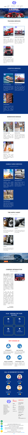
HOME (5, 6)
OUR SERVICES (14, 407)
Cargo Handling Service (6, 180)
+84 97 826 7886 (8, 381)
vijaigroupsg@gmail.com (22, 418)
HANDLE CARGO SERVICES (14, 164)
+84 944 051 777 (8, 392)
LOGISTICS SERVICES (14, 68)
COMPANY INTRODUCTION (14, 269)
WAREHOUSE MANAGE (14, 117)
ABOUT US (8, 6)
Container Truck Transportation (19, 37)
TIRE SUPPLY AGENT (14, 212)
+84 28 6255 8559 (19, 392)
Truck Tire (4, 228)
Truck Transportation (6, 37)
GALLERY (14, 409)
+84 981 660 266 (19, 381)
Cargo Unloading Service (18, 180)
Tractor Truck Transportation (7, 57)
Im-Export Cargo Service (18, 84)
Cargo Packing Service (6, 201)
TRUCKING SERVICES (14, 21)
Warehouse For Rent (6, 152)
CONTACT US (21, 6)
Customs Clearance (6, 104)
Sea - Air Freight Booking (7, 84)
